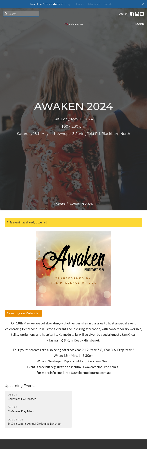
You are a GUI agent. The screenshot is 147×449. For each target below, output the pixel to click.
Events (59, 204)
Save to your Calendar (23, 313)
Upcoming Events (20, 386)
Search (122, 13)
